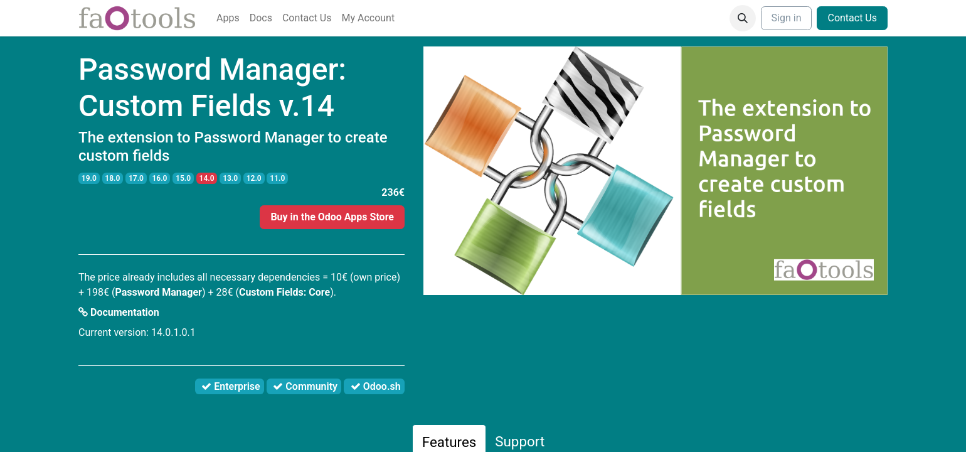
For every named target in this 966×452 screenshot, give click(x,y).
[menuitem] (228, 18)
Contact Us (852, 18)
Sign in (787, 18)
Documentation (118, 312)
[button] (743, 18)
